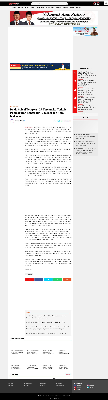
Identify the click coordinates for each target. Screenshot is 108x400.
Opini (53, 7)
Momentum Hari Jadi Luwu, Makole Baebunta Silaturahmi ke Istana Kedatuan (85, 136)
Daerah (28, 7)
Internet (66, 7)
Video (32, 7)
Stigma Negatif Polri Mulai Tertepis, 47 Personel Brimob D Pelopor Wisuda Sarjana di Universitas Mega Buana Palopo (86, 150)
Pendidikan (59, 383)
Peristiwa (59, 7)
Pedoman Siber (66, 395)
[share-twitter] (58, 121)
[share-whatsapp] (62, 121)
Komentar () (68, 121)
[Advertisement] (16, 149)
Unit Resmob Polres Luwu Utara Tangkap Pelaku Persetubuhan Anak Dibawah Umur (87, 99)
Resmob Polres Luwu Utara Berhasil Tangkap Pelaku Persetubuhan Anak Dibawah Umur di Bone (87, 91)
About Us (40, 395)
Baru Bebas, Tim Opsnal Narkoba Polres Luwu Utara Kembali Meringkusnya (87, 107)
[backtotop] (54, 379)
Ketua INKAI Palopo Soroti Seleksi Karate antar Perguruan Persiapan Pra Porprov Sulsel (85, 143)
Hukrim (14, 7)
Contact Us (46, 395)
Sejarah (42, 385)
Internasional (28, 383)
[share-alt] (29, 279)
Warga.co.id (58, 395)
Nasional (11, 383)
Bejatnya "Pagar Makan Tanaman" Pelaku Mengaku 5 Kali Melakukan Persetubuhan (87, 82)
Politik (48, 7)
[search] (49, 3)
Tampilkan (68, 374)
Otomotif (79, 7)
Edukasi (73, 7)
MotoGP (10, 385)
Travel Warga (60, 385)
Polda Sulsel (15, 106)
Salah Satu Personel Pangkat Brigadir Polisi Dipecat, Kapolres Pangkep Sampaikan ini (87, 74)
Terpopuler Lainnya (85, 113)
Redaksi (52, 395)
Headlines (21, 7)
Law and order (40, 7)
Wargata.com (29, 127)
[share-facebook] (55, 121)
